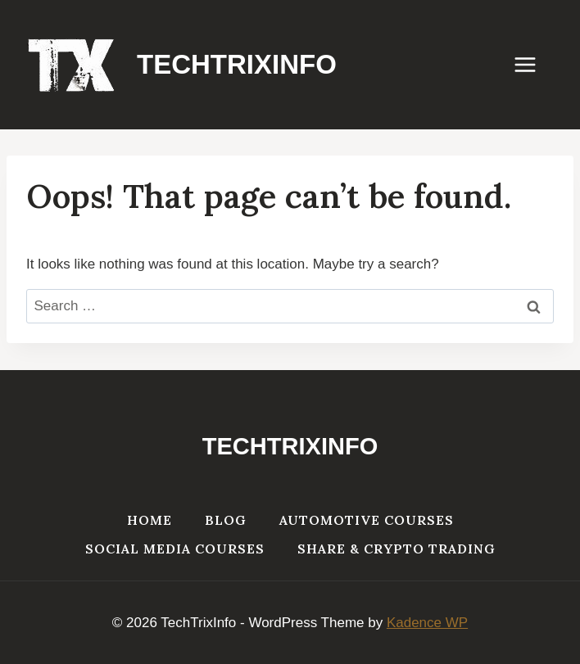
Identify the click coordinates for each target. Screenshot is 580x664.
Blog (226, 520)
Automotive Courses (366, 520)
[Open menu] (533, 64)
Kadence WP (427, 622)
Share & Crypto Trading (396, 548)
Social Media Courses (175, 548)
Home (149, 520)
